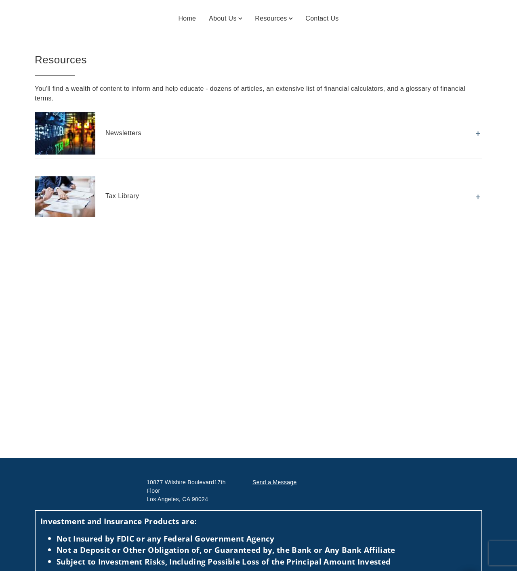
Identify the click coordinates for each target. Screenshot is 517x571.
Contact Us (321, 18)
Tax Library (87, 196)
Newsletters (88, 133)
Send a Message (274, 482)
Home (187, 18)
